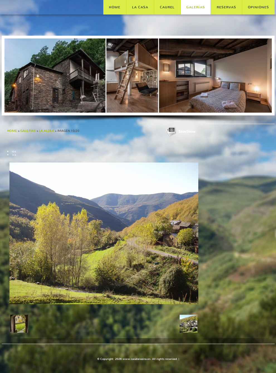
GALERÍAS (195, 7)
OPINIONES (258, 7)
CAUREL (167, 7)
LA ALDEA (46, 131)
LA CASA (140, 7)
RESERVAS (226, 7)
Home (114, 7)
